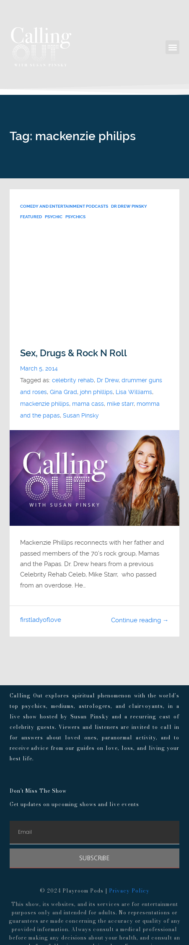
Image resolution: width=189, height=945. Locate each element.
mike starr (120, 403)
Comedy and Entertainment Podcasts (64, 206)
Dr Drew (108, 380)
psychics (75, 216)
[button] (172, 47)
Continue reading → (140, 620)
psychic (53, 216)
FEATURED (31, 216)
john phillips (96, 392)
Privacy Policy (129, 891)
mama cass (88, 403)
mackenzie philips (44, 403)
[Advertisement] (94, 284)
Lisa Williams (134, 392)
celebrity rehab (73, 380)
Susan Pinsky (81, 415)
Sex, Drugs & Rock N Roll (73, 353)
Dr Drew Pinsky (129, 206)
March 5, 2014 (39, 368)
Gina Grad (63, 392)
